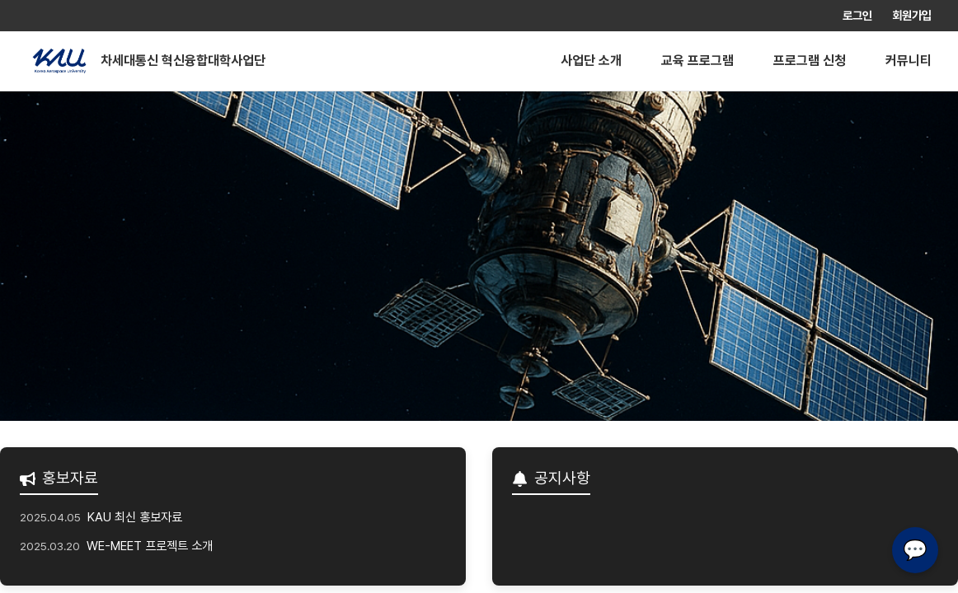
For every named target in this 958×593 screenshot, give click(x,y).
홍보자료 (59, 478)
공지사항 (551, 478)
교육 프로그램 (697, 60)
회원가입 (912, 15)
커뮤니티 (908, 60)
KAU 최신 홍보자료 (134, 517)
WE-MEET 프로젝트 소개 (150, 546)
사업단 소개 (591, 60)
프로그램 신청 (809, 60)
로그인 (857, 15)
